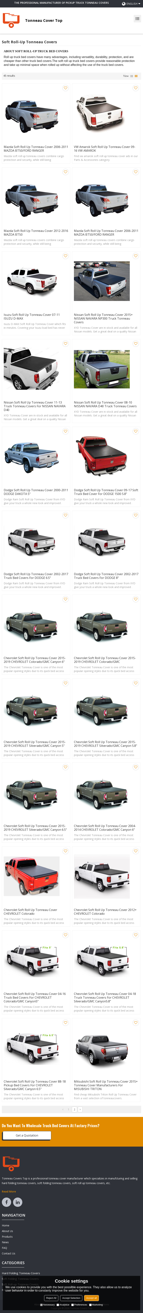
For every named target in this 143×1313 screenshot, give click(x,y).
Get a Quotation (27, 1135)
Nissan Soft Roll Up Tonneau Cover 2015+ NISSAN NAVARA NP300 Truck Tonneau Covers (103, 318)
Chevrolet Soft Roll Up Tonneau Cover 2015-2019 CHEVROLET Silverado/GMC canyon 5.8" (105, 744)
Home (5, 1225)
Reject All (51, 1298)
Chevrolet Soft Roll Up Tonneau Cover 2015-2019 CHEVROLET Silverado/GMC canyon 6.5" (35, 827)
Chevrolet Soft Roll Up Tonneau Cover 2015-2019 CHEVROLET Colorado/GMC (105, 660)
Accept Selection (71, 1298)
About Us (7, 1231)
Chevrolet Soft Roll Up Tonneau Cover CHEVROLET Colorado (30, 911)
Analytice (63, 1304)
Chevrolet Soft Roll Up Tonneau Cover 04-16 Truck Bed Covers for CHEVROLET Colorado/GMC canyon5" (35, 997)
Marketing (96, 1304)
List (131, 76)
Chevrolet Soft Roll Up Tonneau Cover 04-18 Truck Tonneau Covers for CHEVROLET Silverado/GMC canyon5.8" (105, 997)
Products (7, 1236)
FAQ (4, 1248)
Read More (9, 1191)
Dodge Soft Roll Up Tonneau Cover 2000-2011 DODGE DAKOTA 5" (36, 492)
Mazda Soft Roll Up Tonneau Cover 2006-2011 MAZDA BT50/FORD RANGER (36, 148)
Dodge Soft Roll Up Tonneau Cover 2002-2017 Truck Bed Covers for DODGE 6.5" (36, 576)
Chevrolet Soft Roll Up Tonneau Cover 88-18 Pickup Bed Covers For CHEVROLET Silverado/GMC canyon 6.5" (35, 1085)
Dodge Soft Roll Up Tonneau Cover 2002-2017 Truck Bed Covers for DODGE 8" (106, 576)
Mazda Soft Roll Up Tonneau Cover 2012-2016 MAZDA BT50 (36, 232)
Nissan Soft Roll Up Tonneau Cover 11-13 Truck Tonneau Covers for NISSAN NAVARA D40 (35, 406)
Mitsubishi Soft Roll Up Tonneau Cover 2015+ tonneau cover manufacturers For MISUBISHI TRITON (106, 1085)
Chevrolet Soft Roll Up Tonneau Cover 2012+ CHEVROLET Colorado (105, 911)
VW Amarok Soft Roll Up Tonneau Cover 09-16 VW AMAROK (104, 148)
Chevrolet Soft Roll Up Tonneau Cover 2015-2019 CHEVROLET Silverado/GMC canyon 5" (35, 744)
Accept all (91, 1298)
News (5, 1242)
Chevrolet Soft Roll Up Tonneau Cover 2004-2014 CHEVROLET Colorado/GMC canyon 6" (105, 827)
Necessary (47, 1304)
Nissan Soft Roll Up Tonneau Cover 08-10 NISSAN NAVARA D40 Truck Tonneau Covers (105, 404)
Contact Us (8, 1253)
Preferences (79, 1304)
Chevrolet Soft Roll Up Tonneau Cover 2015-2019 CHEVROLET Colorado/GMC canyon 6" (35, 660)
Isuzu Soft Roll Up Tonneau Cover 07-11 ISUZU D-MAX (32, 316)
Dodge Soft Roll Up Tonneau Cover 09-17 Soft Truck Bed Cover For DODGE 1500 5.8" (106, 492)
